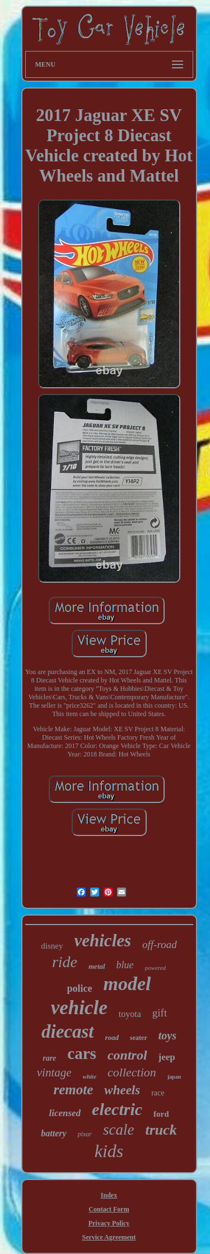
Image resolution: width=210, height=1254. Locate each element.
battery (53, 1133)
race (157, 1093)
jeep (166, 1057)
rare (49, 1058)
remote (73, 1089)
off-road (159, 944)
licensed (65, 1113)
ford (161, 1113)
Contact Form (108, 1209)
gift (159, 1013)
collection (132, 1072)
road (112, 1037)
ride (64, 961)
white (89, 1076)
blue (125, 964)
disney (52, 945)
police (79, 988)
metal (96, 966)
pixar (85, 1134)
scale (118, 1129)
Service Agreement (109, 1237)
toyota (130, 1014)
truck (160, 1130)
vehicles (103, 940)
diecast (67, 1031)
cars (81, 1053)
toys (167, 1035)
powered (155, 967)
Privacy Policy (109, 1223)
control (127, 1055)
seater (138, 1038)
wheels (122, 1090)
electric (117, 1109)
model (127, 983)
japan (174, 1077)
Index (109, 1195)
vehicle (79, 1008)
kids (109, 1151)
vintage (54, 1072)
